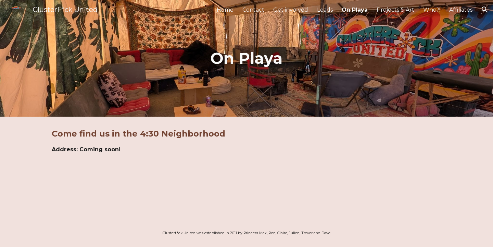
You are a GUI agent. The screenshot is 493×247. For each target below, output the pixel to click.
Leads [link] (325, 10)
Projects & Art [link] (395, 10)
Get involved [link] (290, 10)
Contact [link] (253, 10)
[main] (246, 58)
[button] (485, 9)
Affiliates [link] (460, 10)
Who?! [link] (431, 10)
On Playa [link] (355, 10)
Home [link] (225, 10)
